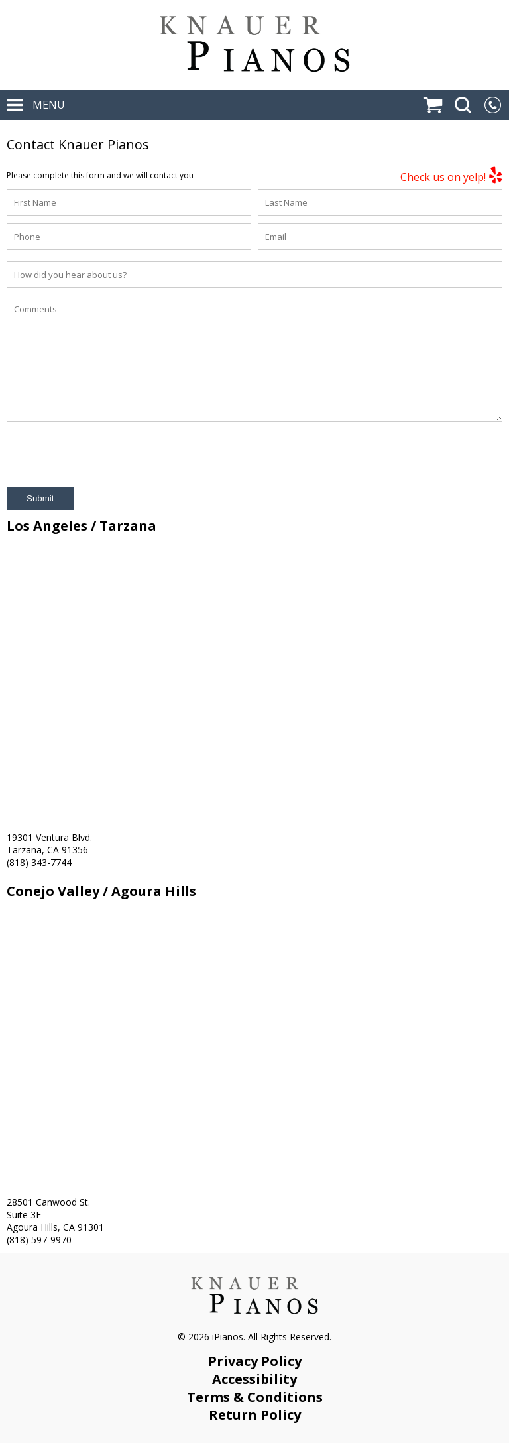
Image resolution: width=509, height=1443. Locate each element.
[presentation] (107, 454)
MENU (36, 104)
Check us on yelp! (451, 175)
